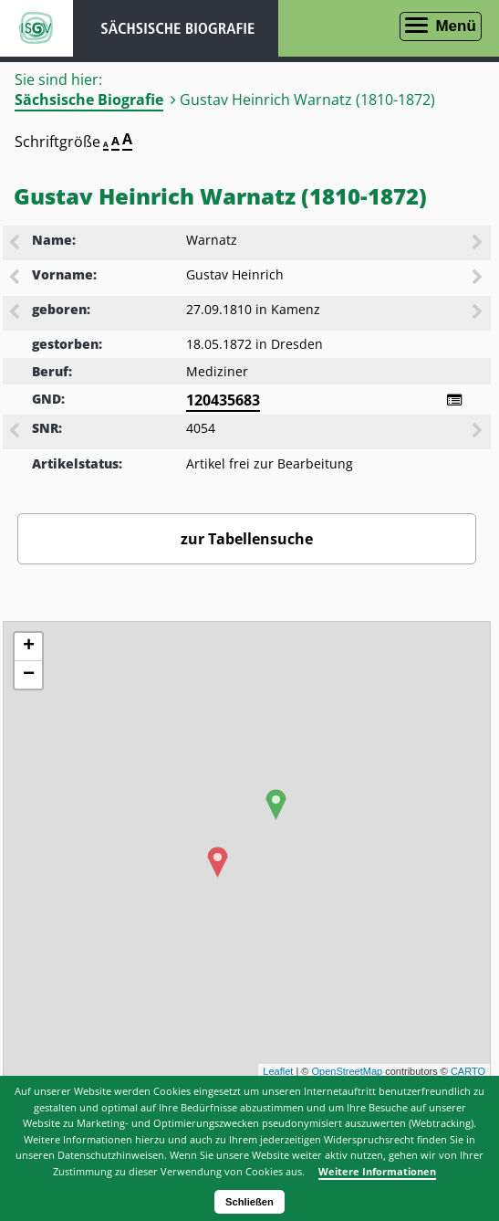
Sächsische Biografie (89, 99)
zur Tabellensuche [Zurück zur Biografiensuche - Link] (247, 539)
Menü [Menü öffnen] (455, 26)
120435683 (223, 400)
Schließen (249, 1201)
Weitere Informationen (377, 1171)
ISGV (36, 28)
